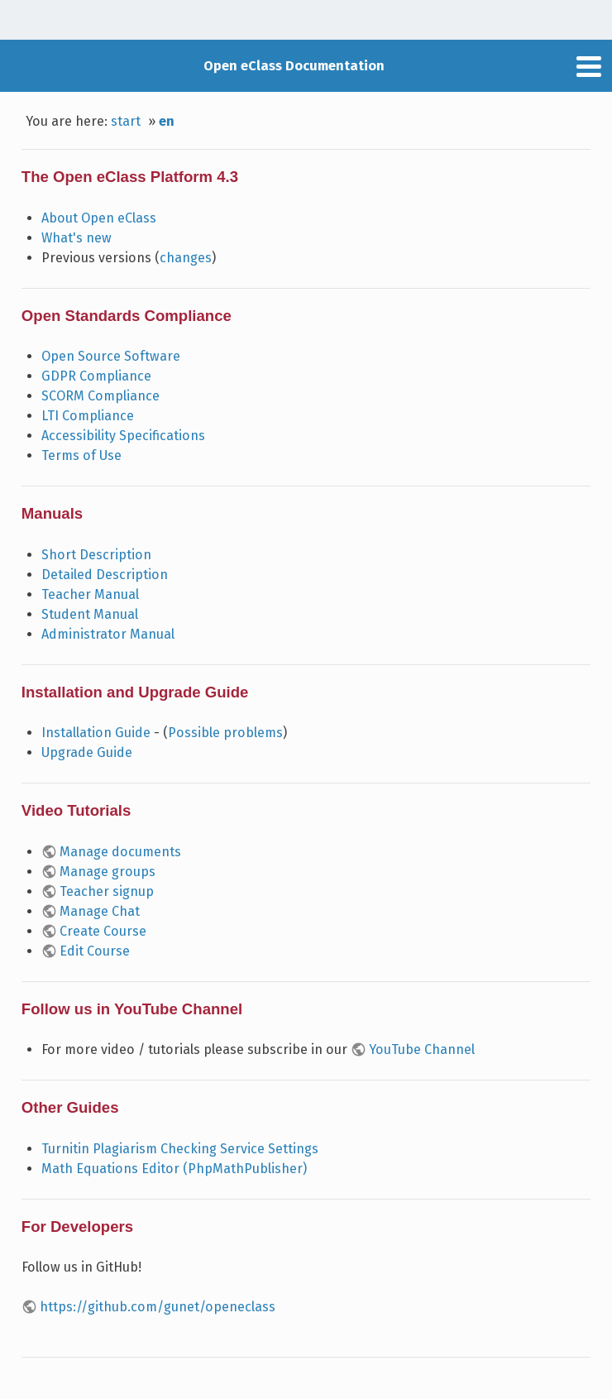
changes (186, 258)
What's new (76, 238)
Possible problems (225, 732)
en (167, 121)
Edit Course (95, 951)
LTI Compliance (87, 416)
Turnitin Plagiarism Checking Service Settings (179, 1149)
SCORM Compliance (100, 396)
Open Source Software (110, 356)
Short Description (96, 555)
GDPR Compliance (96, 376)
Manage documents (120, 852)
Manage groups (107, 871)
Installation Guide (96, 732)
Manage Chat (100, 911)
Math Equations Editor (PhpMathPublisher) (174, 1168)
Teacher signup (107, 891)
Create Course (103, 931)
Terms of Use (81, 455)
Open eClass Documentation (294, 66)
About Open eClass (98, 218)
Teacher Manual (90, 594)
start (126, 121)
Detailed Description (104, 574)
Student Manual (89, 614)
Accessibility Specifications (123, 435)
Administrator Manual (108, 634)
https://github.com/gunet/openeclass (157, 1307)
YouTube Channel (422, 1049)
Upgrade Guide (86, 752)
